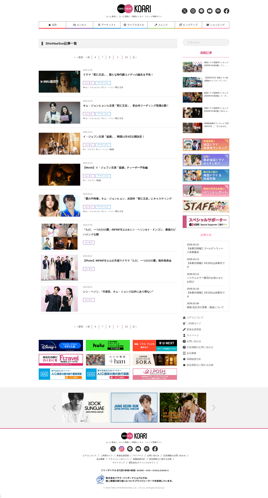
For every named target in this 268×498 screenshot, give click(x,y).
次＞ (143, 57)
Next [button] (214, 407)
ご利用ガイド (192, 308)
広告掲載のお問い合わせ (198, 331)
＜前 (85, 57)
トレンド (161, 24)
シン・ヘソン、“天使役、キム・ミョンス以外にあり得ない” (123, 291)
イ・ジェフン (89, 149)
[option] (85, 407)
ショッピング (215, 24)
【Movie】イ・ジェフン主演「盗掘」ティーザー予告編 (120, 167)
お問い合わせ (192, 325)
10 (132, 57)
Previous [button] (54, 407)
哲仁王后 (119, 87)
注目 (52, 24)
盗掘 (112, 149)
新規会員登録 (192, 314)
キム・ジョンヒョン (92, 87)
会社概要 (189, 337)
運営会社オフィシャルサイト (142, 463)
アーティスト (107, 24)
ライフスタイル (134, 24)
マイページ (191, 320)
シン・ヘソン (108, 87)
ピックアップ (188, 24)
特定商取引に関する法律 (198, 349)
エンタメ (79, 24)
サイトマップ (119, 463)
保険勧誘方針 (192, 343)
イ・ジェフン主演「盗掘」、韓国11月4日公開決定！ (118, 136)
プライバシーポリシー (119, 459)
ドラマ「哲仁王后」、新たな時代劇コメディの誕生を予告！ (123, 74)
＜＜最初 (74, 57)
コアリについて (193, 302)
